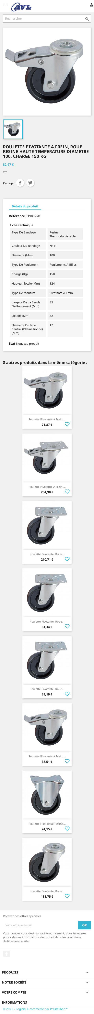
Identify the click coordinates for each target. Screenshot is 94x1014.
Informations (14, 1002)
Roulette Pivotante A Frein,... (47, 419)
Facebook (6, 954)
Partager (20, 183)
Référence (17, 216)
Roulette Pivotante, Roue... (47, 554)
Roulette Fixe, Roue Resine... (47, 824)
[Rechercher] (47, 18)
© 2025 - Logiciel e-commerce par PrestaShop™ (35, 1009)
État (12, 343)
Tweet (30, 183)
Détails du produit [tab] (25, 206)
